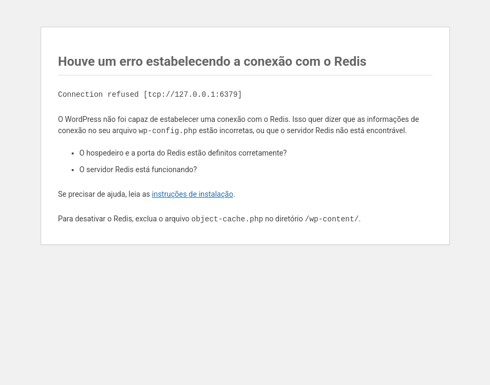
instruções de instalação (192, 194)
